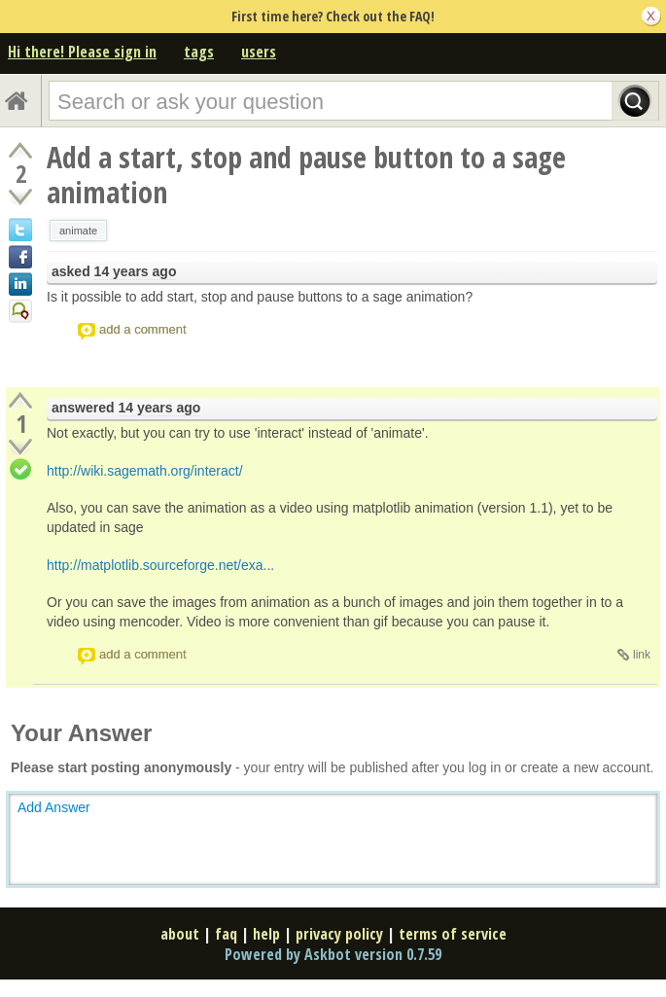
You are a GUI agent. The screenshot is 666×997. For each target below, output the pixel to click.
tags (199, 51)
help (266, 933)
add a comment (143, 329)
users (258, 51)
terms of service (453, 933)
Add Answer (54, 807)
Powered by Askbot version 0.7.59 (333, 954)
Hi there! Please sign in (82, 51)
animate (78, 230)
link (641, 654)
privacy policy (339, 933)
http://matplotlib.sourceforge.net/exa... (160, 565)
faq (226, 933)
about (179, 933)
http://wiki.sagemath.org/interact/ (145, 471)
